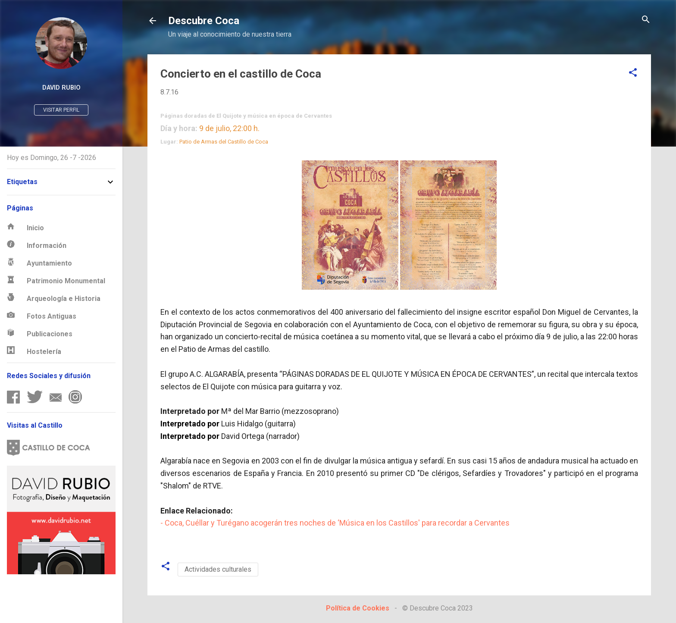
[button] (633, 73)
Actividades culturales (218, 569)
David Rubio (61, 87)
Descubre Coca (203, 21)
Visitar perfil (61, 110)
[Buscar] (646, 20)
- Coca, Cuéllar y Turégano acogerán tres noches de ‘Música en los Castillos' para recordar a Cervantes (335, 522)
